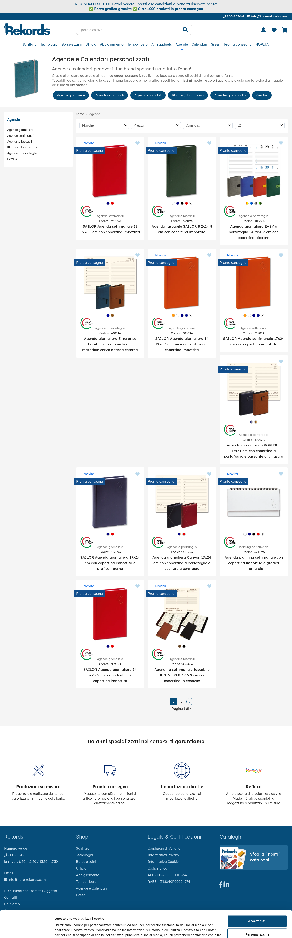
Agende (182, 44)
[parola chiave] (127, 30)
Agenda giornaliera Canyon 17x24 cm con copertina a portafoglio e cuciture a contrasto (181, 563)
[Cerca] (185, 30)
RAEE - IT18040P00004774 (169, 882)
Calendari (199, 44)
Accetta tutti (257, 899)
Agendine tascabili (148, 95)
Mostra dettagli (66, 930)
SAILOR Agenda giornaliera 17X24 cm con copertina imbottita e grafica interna (110, 563)
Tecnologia (49, 44)
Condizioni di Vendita (164, 848)
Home (80, 114)
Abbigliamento (112, 44)
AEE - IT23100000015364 (167, 875)
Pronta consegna (238, 44)
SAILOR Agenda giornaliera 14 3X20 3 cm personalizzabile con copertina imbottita (182, 344)
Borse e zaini (71, 44)
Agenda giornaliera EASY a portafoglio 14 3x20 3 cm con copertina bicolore (253, 232)
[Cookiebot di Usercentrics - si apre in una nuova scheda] (27, 930)
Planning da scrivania (188, 95)
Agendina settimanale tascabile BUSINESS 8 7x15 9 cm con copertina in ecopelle (182, 675)
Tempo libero (137, 44)
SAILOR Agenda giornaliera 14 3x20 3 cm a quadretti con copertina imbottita (110, 675)
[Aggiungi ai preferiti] (137, 143)
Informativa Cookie (163, 862)
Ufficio (90, 44)
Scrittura (30, 44)
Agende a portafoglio (230, 95)
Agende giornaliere (71, 95)
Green (215, 44)
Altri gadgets (161, 44)
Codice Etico (157, 868)
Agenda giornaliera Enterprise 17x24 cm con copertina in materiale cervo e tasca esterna (110, 344)
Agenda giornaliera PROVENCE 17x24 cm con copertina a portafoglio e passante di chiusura (253, 450)
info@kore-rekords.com (267, 16)
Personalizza (257, 912)
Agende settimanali (109, 95)
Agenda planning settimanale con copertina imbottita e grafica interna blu (254, 563)
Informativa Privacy (163, 855)
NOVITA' (262, 44)
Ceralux (261, 95)
